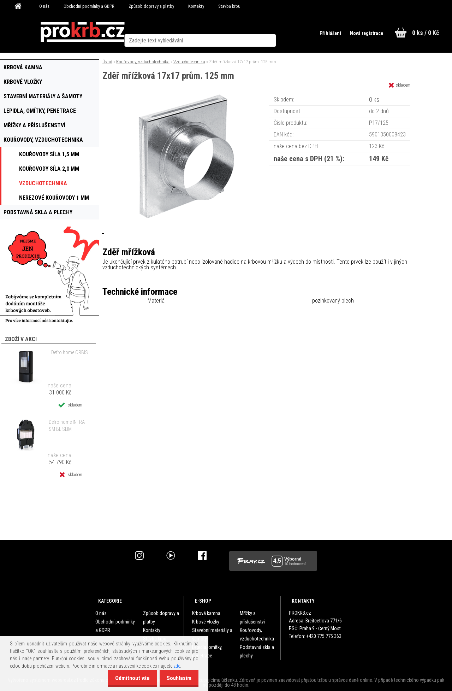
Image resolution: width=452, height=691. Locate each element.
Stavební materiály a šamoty (212, 634)
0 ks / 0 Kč (425, 32)
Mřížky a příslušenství (252, 617)
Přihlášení (325, 33)
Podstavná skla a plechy (257, 651)
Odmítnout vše (127, 678)
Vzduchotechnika (189, 61)
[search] (287, 32)
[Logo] (82, 32)
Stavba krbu (229, 6)
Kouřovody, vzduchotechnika (143, 61)
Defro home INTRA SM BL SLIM (67, 425)
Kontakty (196, 6)
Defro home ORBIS (69, 352)
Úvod (107, 61)
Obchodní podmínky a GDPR (89, 6)
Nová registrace (363, 33)
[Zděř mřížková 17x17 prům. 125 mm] (186, 97)
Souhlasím (177, 678)
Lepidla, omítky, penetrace (207, 651)
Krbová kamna (206, 613)
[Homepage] (20, 6)
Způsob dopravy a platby (151, 6)
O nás (44, 6)
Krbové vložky (205, 622)
